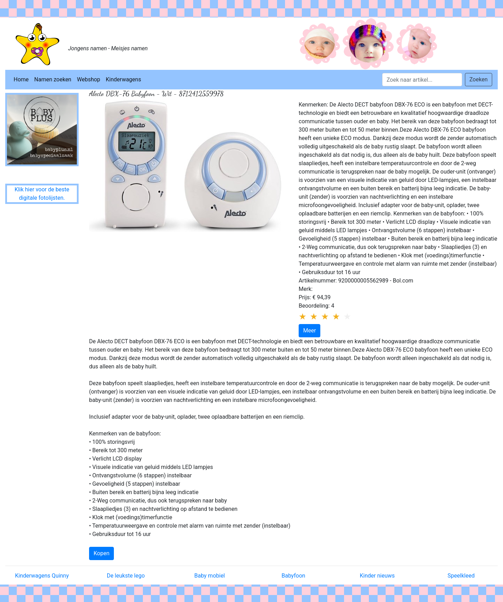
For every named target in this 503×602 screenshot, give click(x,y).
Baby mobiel (209, 575)
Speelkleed (460, 575)
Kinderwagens (123, 79)
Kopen (101, 553)
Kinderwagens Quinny (42, 575)
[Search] (422, 79)
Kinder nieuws (377, 575)
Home (21, 79)
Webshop (88, 79)
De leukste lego (126, 575)
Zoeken (478, 79)
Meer (309, 330)
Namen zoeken (52, 79)
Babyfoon (293, 575)
